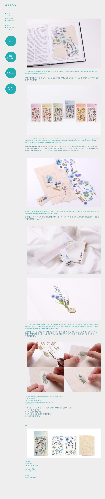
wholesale (9, 30)
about (8, 13)
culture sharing (11, 20)
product (9, 25)
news (8, 23)
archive (9, 16)
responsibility (10, 27)
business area (10, 18)
